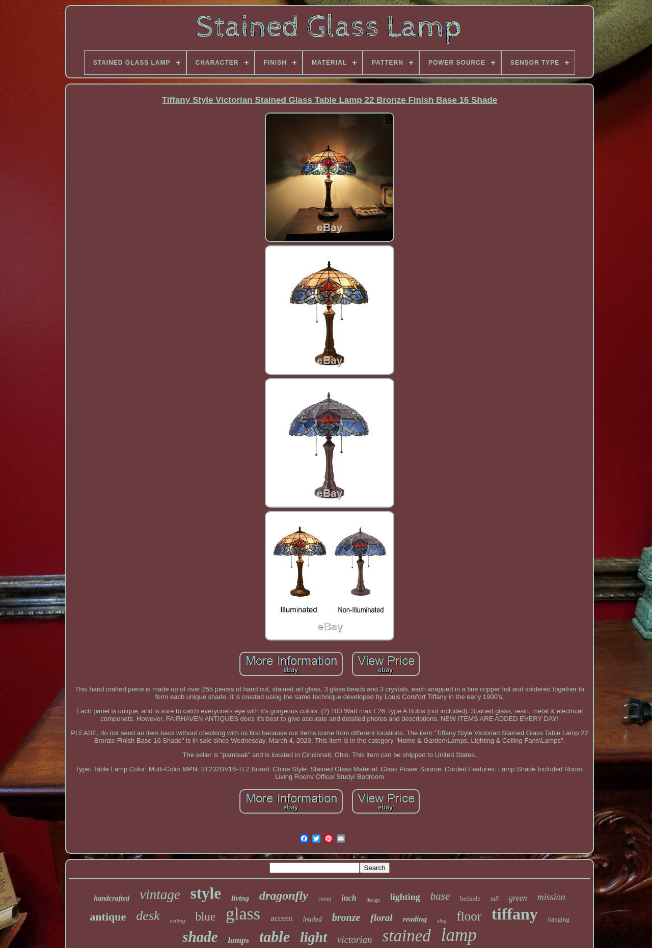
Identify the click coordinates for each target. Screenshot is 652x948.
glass (243, 913)
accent (281, 918)
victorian (354, 939)
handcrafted (111, 898)
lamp (459, 935)
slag (441, 920)
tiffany (515, 914)
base (440, 896)
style (206, 893)
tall (495, 898)
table (274, 936)
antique (108, 916)
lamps (238, 940)
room (324, 898)
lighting (405, 897)
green (518, 898)
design (373, 900)
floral (381, 917)
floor (468, 916)
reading (415, 919)
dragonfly (283, 895)
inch (348, 898)
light (313, 937)
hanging (558, 919)
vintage (160, 894)
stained (407, 936)
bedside (470, 898)
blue (205, 916)
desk (147, 915)
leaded (312, 919)
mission (551, 897)
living (240, 898)
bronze (346, 917)
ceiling (177, 920)
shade (200, 937)
